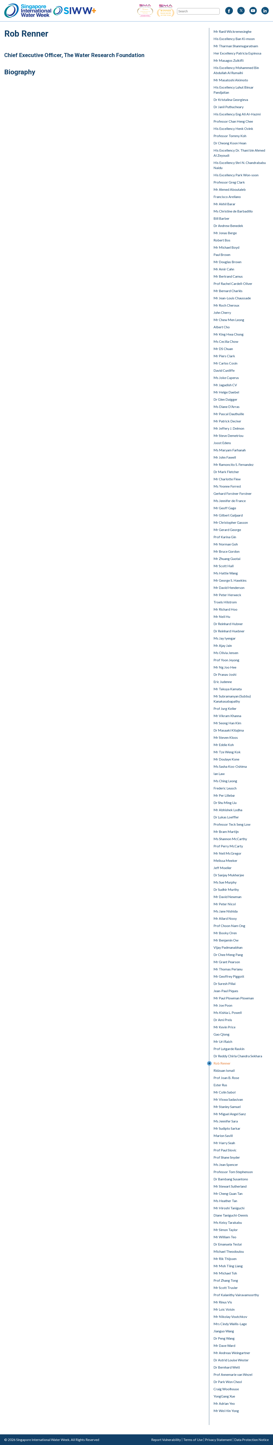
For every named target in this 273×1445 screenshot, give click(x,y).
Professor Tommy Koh (229, 136)
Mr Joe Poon (222, 1005)
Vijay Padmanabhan (228, 947)
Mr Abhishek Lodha (227, 810)
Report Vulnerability (166, 1439)
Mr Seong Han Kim (227, 723)
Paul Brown (221, 255)
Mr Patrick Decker (227, 421)
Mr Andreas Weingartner (231, 1353)
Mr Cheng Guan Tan (228, 1193)
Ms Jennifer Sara (225, 1121)
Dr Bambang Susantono (230, 1179)
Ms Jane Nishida (225, 911)
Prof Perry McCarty (228, 846)
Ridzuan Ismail (224, 1070)
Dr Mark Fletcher (226, 472)
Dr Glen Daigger (225, 399)
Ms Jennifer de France (229, 501)
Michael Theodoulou (228, 1251)
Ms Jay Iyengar (224, 638)
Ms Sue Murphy (225, 882)
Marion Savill (223, 1136)
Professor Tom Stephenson (233, 1172)
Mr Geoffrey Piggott (228, 976)
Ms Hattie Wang (225, 573)
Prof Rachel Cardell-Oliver (232, 283)
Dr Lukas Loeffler (226, 817)
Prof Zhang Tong (225, 1280)
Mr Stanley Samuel (227, 1107)
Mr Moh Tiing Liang (228, 1266)
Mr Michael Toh (225, 1273)
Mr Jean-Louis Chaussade (232, 298)
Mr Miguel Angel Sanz (229, 1114)
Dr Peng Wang (224, 1338)
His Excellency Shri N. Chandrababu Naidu (239, 165)
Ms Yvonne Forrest (227, 486)
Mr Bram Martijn (226, 831)
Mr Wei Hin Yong (226, 1411)
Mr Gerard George (227, 530)
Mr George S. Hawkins (230, 580)
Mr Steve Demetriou (228, 435)
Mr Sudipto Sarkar (226, 1128)
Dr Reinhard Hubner (228, 624)
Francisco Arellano (227, 197)
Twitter (241, 10)
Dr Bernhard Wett (226, 1367)
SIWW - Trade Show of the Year (177, 10)
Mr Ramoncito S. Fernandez (233, 464)
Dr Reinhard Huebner (229, 631)
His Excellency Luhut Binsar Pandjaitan (233, 89)
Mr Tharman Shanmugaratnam (235, 46)
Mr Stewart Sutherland (230, 1186)
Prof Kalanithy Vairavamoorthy (236, 1295)
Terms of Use (193, 1439)
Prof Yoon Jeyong (226, 660)
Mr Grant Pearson (226, 962)
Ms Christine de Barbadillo (233, 211)
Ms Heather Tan (225, 1201)
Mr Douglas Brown (227, 262)
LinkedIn (265, 10)
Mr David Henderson (228, 587)
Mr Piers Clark (224, 356)
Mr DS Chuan (223, 349)
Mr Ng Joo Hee (224, 667)
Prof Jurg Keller (225, 708)
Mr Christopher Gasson (230, 522)
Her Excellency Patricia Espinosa (237, 53)
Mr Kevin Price (224, 1027)
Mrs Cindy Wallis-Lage (230, 1324)
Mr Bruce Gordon (226, 551)
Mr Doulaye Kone (226, 759)
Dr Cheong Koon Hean (229, 143)
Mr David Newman (227, 897)
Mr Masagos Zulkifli (228, 60)
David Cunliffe (224, 370)
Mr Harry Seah (224, 1143)
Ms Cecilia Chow (225, 341)
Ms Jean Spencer (225, 1164)
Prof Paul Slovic (225, 1150)
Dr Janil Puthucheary (228, 107)
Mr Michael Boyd (226, 247)
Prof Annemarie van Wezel (232, 1374)
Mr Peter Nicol (224, 904)
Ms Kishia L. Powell (227, 1012)
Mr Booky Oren (225, 933)
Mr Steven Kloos (225, 737)
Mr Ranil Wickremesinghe (232, 31)
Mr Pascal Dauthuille (228, 414)
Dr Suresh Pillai (224, 984)
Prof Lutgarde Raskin (228, 1049)
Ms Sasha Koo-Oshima (230, 766)
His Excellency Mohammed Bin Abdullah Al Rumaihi (236, 70)
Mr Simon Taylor (225, 1230)
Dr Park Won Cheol (227, 1382)
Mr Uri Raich (222, 1041)
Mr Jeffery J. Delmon (228, 428)
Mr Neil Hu (221, 616)
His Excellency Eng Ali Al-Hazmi (237, 114)
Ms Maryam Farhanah (229, 450)
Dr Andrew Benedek (228, 226)
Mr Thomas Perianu (228, 969)
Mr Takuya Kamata (227, 689)
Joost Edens (222, 443)
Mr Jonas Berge (225, 233)
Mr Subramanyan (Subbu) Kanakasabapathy (232, 698)
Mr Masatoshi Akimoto (230, 80)
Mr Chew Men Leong (228, 320)
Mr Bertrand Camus (228, 276)
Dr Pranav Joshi (224, 674)
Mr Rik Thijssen (225, 1259)
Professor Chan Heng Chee (233, 121)
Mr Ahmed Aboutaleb (229, 189)
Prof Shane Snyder (226, 1157)
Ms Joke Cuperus (226, 378)
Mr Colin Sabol (224, 1092)
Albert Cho (221, 327)
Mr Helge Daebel (226, 392)
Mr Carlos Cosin (225, 363)
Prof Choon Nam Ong (229, 926)
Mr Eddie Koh (223, 745)
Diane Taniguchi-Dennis (230, 1215)
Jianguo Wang (223, 1331)
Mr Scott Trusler (225, 1288)
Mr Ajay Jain (222, 645)
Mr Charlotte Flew (227, 479)
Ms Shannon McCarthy (230, 839)
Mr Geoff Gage (224, 508)
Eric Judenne (222, 682)
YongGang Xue (224, 1396)
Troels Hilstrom (225, 602)
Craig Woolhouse (226, 1389)
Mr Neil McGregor (227, 853)
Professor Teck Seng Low (231, 824)
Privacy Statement (218, 1439)
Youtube (253, 10)
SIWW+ (74, 10)
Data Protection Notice (251, 1439)
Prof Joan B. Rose (226, 1078)
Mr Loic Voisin (224, 1309)
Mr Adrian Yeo (224, 1403)
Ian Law (219, 774)
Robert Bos (221, 240)
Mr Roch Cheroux (226, 305)
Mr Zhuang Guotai (226, 559)
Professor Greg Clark (229, 182)
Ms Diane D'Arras (226, 407)
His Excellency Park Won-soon (235, 175)
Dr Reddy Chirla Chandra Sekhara (237, 1056)
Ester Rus (220, 1085)
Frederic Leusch (225, 788)
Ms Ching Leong (225, 781)
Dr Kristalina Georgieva (230, 100)
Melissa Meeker (225, 860)
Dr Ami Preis (222, 1020)
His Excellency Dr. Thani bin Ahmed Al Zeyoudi (239, 152)
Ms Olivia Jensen (225, 653)
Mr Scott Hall (223, 566)
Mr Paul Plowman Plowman (233, 998)
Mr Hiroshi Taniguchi (228, 1208)
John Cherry (222, 312)
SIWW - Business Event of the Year (145, 10)
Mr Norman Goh (225, 544)
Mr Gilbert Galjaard (228, 515)
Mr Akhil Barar (224, 204)
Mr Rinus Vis (222, 1302)
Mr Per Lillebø (224, 795)
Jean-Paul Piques (225, 991)
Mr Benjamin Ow (225, 940)
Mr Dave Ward (224, 1345)
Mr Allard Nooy (225, 918)
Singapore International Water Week (27, 11)
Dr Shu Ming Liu (225, 803)
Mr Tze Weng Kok (227, 752)
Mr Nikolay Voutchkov (230, 1316)
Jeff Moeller (222, 868)
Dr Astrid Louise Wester (231, 1360)
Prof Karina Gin (224, 537)
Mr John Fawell (224, 457)
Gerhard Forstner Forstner (232, 493)
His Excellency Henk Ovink (233, 128)
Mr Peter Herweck (227, 595)
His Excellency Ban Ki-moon (234, 39)
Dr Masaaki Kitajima (228, 730)
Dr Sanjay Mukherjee (228, 875)
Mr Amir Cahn (223, 269)
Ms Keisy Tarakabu (227, 1222)
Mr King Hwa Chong (228, 334)
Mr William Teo (224, 1237)
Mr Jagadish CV (225, 385)
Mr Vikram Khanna (227, 716)
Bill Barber (221, 218)
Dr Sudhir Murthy (226, 889)
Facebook (229, 10)
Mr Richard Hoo (225, 609)
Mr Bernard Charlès (228, 291)
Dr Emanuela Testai (227, 1244)
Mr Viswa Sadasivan (228, 1099)
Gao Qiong (221, 1034)
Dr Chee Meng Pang (228, 955)
